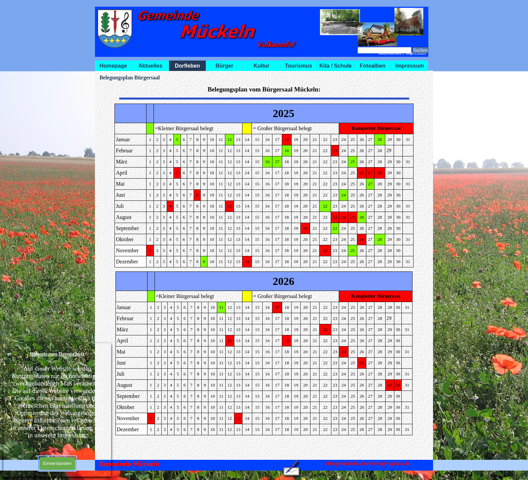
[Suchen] (384, 50)
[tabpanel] (263, 89)
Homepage (113, 66)
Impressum (409, 66)
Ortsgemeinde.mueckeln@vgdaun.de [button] (367, 463)
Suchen (420, 50)
